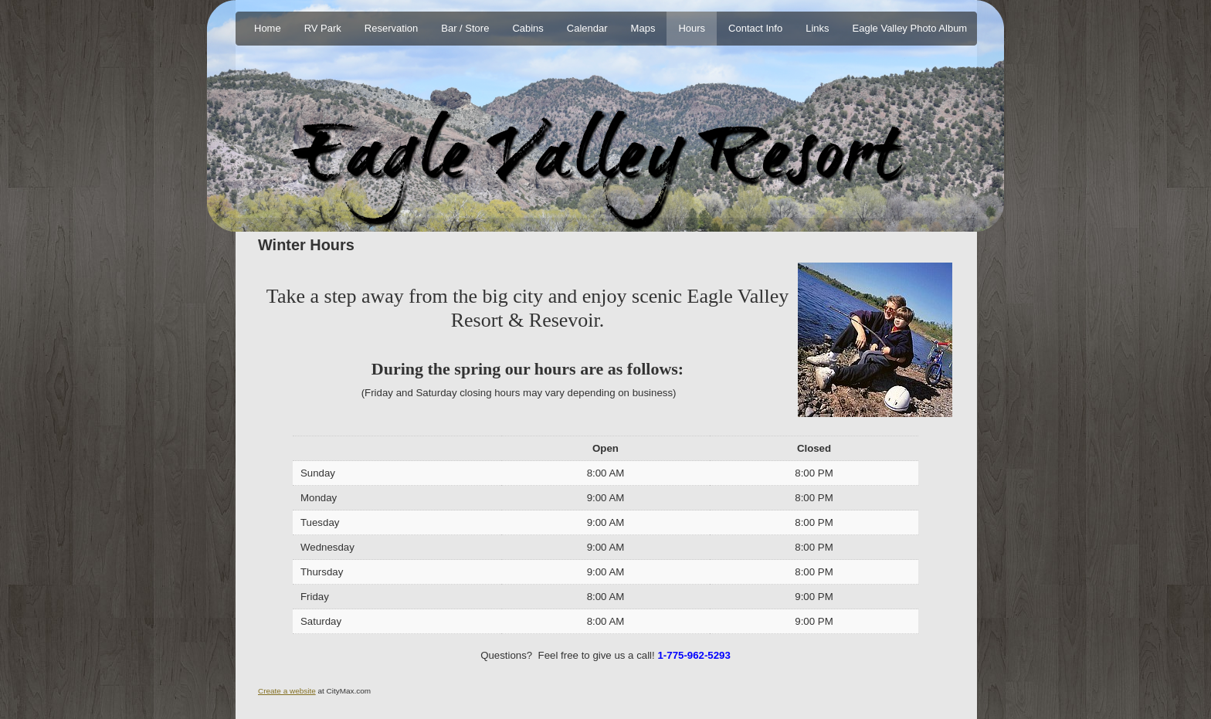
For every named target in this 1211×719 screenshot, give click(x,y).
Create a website (287, 691)
